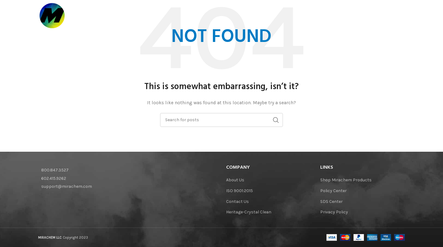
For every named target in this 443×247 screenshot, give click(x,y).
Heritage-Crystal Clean (248, 212)
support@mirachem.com (66, 186)
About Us (235, 180)
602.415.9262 (53, 178)
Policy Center (333, 190)
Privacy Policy (334, 212)
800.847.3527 (55, 170)
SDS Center (331, 201)
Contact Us (237, 201)
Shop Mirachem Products (346, 180)
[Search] (402, 16)
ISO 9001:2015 (239, 190)
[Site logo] (52, 15)
